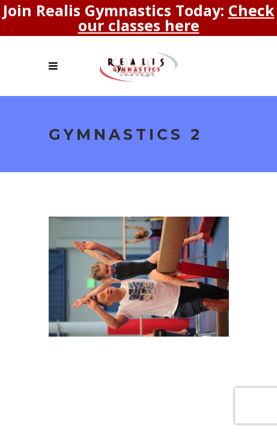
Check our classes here (176, 17)
